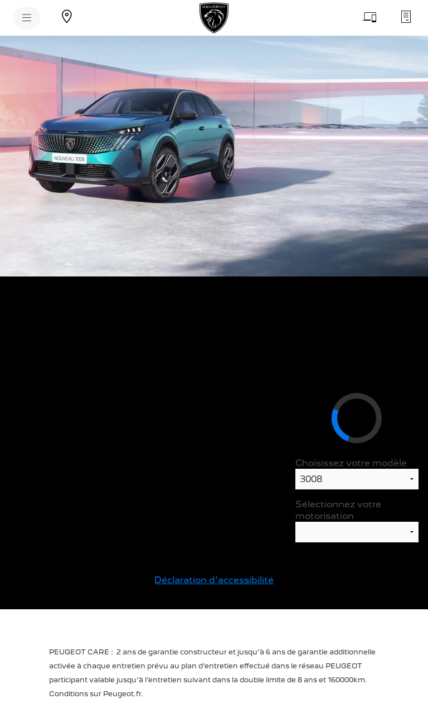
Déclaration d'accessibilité (214, 580)
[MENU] (26, 18)
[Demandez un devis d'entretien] (406, 17)
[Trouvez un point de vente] (67, 17)
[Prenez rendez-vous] (370, 17)
